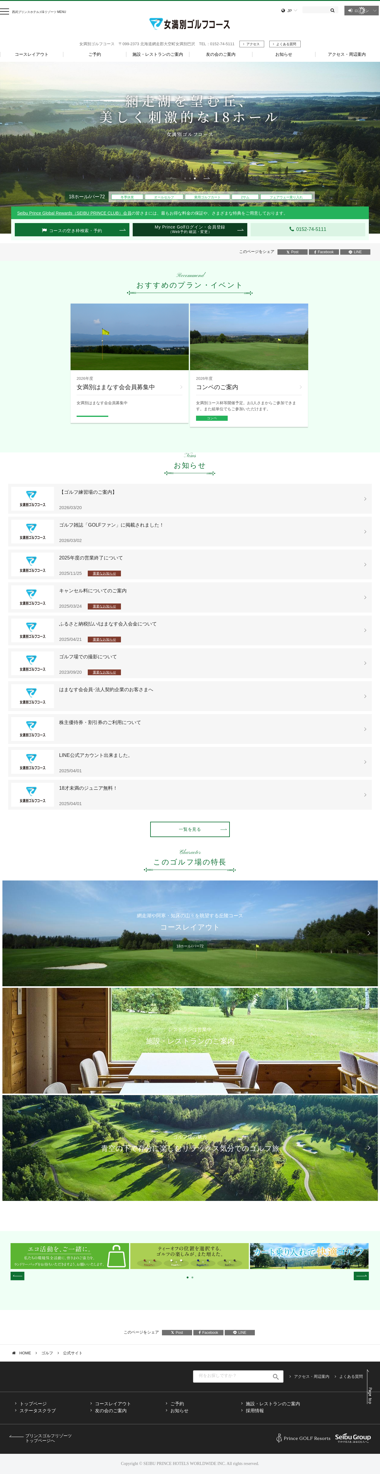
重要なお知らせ (104, 573)
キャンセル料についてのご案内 (93, 590)
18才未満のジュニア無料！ (88, 788)
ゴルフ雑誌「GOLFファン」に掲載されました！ (111, 525)
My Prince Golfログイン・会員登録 (190, 229)
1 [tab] (185, 178)
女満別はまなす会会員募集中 (116, 387)
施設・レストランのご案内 (273, 1403)
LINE (355, 252)
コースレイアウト (113, 1403)
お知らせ (179, 1410)
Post (292, 252)
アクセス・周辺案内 (311, 1376)
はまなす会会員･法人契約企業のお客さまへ (106, 689)
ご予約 (177, 1403)
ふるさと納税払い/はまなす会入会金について (108, 623)
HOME (25, 1353)
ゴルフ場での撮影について (88, 656)
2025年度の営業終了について (91, 557)
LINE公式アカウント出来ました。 (96, 755)
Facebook (324, 252)
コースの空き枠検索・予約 (75, 230)
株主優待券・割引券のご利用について (100, 722)
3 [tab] (195, 178)
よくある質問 (286, 44)
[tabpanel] (190, 148)
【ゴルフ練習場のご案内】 (88, 492)
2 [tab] (190, 178)
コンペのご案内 (217, 387)
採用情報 (255, 1410)
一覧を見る (190, 829)
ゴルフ (47, 1353)
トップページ (33, 1403)
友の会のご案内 (111, 1410)
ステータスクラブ (38, 1410)
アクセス (253, 44)
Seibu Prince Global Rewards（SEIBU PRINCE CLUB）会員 (74, 213)
